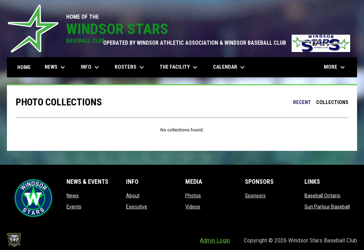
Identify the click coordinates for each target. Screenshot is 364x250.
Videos (192, 206)
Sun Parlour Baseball (327, 206)
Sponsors (255, 195)
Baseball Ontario (322, 195)
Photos (193, 195)
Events (73, 206)
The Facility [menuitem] (179, 67)
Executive (136, 206)
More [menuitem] (335, 67)
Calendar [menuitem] (230, 67)
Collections (332, 102)
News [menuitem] (56, 67)
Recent (302, 102)
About (133, 195)
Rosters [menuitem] (130, 67)
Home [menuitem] (24, 67)
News (72, 195)
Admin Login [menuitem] (215, 240)
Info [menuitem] (91, 67)
